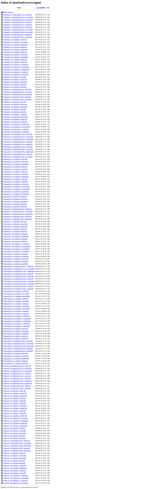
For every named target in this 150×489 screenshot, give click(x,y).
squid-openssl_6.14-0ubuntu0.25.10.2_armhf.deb (18, 274)
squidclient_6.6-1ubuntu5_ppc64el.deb (15, 82)
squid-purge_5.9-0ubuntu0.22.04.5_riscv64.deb (17, 211)
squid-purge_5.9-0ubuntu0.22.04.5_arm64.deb (17, 219)
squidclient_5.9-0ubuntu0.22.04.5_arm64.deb (17, 99)
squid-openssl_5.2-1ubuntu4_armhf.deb (15, 361)
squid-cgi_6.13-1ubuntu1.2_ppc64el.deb (15, 421)
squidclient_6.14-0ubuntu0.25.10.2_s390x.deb (17, 15)
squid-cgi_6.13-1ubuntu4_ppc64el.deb (15, 396)
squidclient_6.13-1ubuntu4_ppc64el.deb (15, 44)
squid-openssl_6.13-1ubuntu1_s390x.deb (16, 303)
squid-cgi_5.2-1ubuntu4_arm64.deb (14, 463)
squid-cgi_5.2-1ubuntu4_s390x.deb (14, 453)
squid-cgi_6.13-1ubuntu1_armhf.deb (14, 411)
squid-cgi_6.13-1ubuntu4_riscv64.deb (15, 393)
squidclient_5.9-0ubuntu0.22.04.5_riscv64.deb (17, 92)
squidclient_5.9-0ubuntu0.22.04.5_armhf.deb (17, 97)
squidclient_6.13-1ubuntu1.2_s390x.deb (15, 64)
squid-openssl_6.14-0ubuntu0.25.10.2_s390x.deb (18, 266)
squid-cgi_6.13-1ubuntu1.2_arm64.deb (15, 426)
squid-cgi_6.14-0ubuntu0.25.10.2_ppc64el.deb (17, 371)
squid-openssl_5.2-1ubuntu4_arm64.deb (15, 363)
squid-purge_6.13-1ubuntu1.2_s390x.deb (16, 184)
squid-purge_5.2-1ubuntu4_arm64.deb (15, 231)
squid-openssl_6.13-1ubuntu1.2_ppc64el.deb (17, 321)
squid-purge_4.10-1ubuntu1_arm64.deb (15, 241)
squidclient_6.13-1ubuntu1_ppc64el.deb (15, 57)
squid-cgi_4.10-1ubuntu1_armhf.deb (14, 470)
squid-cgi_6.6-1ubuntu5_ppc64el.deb (14, 433)
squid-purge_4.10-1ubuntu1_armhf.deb (15, 239)
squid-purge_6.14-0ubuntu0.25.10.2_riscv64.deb (18, 137)
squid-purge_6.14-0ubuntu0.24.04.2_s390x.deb (17, 147)
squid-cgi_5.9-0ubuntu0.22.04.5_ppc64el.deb (17, 445)
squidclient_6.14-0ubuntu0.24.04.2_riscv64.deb (18, 29)
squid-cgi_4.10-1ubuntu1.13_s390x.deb (15, 475)
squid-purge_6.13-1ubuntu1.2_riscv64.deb (16, 186)
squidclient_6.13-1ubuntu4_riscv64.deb (15, 42)
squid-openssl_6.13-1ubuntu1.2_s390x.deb (16, 316)
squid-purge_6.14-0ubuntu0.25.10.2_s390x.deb (17, 134)
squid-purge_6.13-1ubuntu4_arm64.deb (15, 169)
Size (48, 7)
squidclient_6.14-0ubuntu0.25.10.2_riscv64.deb (18, 17)
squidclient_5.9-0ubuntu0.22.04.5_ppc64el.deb (17, 94)
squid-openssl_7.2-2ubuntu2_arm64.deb (15, 264)
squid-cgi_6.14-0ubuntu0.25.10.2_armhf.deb (17, 373)
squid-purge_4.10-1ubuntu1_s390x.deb (15, 234)
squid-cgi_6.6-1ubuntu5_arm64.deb (14, 438)
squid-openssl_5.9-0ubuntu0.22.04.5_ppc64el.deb (18, 346)
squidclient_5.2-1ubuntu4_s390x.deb (14, 102)
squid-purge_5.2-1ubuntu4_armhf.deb (15, 229)
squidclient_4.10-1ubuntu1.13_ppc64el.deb (16, 127)
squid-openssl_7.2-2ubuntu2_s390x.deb (15, 254)
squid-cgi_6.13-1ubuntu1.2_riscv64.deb (15, 418)
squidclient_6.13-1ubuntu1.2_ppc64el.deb (16, 69)
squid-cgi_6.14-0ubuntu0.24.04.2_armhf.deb (17, 386)
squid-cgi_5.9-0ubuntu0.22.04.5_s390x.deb (16, 440)
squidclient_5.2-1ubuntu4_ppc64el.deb (15, 107)
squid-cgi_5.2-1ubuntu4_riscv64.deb (14, 455)
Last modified (40, 7)
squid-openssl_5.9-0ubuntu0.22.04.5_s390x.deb (18, 341)
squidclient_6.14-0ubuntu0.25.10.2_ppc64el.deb (18, 20)
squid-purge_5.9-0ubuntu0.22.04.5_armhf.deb (17, 216)
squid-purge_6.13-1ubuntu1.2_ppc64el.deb (16, 189)
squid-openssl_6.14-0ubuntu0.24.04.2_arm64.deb (18, 289)
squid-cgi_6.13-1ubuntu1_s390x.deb (14, 403)
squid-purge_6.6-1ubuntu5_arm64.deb (15, 206)
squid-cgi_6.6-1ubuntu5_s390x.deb (14, 428)
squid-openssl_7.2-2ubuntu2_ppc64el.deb (16, 259)
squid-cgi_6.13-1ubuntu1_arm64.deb (14, 413)
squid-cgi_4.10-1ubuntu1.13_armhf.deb (15, 480)
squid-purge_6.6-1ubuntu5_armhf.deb (15, 204)
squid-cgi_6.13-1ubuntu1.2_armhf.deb (15, 423)
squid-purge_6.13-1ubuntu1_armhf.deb (15, 179)
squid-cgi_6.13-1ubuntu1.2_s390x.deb (15, 416)
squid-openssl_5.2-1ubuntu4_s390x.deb (15, 353)
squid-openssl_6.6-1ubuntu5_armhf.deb (15, 336)
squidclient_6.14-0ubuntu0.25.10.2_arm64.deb (17, 24)
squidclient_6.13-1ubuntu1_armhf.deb (15, 59)
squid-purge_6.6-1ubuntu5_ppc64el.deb (15, 201)
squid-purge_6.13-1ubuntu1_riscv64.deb (15, 174)
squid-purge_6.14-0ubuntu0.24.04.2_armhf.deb (17, 154)
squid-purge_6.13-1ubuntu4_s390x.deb (15, 159)
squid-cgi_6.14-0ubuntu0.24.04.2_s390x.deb (17, 378)
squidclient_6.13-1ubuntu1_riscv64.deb (15, 54)
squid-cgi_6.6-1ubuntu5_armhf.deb (14, 435)
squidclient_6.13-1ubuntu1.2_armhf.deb (15, 72)
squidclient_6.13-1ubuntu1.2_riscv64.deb (16, 67)
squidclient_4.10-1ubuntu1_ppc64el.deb (15, 117)
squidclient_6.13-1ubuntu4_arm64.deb (15, 49)
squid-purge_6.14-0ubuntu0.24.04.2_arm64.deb (18, 157)
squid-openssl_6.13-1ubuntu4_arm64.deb (16, 301)
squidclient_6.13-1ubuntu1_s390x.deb (15, 52)
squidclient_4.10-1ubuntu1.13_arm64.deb (16, 132)
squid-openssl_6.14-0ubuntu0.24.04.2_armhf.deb (18, 286)
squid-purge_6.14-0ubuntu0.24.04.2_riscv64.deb (18, 149)
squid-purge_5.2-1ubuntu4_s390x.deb (15, 221)
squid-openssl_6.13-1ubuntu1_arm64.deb (16, 313)
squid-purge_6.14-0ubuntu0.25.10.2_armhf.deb (17, 142)
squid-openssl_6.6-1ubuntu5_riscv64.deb (16, 331)
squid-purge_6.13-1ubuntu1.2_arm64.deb (16, 194)
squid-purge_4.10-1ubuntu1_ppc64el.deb (16, 236)
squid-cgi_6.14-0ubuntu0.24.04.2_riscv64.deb (17, 381)
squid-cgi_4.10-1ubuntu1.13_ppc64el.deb (16, 478)
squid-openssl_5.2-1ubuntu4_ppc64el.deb (16, 358)
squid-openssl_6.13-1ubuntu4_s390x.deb (16, 291)
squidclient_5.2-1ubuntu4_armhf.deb (14, 109)
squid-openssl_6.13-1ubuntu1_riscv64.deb (16, 306)
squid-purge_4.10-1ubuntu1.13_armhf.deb (16, 249)
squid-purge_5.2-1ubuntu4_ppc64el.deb (15, 226)
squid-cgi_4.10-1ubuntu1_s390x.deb (14, 465)
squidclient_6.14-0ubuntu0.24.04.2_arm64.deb (17, 37)
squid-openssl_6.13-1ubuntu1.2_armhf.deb (16, 323)
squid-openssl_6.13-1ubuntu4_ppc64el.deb (16, 296)
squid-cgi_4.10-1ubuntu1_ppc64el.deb (15, 468)
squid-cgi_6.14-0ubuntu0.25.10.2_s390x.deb (17, 366)
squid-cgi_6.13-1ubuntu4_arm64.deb (14, 401)
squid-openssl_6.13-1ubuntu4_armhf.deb (16, 298)
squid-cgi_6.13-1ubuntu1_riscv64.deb (15, 406)
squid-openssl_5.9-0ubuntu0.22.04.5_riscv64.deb (18, 343)
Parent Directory (8, 12)
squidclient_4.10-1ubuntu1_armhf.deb (15, 119)
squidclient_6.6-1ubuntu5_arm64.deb (14, 87)
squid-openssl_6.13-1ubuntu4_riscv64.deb (16, 294)
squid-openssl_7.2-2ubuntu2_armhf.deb (15, 261)
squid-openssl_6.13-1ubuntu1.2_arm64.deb (16, 326)
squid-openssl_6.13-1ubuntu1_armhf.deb (16, 311)
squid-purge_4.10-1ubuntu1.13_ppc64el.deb (17, 246)
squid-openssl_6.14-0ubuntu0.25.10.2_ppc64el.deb (19, 271)
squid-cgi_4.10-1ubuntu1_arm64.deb (14, 473)
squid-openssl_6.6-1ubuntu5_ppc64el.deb (16, 333)
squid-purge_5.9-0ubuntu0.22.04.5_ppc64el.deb (18, 214)
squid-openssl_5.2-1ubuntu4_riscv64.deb (16, 356)
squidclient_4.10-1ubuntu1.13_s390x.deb (16, 124)
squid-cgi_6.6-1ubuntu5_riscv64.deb (14, 431)
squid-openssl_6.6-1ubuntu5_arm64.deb (15, 338)
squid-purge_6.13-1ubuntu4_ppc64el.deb (16, 164)
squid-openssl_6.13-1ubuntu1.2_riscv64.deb (17, 318)
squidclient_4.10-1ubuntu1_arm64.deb (15, 122)
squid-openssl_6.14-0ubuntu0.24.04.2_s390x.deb (18, 279)
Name (19, 7)
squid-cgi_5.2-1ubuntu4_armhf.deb (14, 460)
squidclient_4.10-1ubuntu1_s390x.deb (15, 114)
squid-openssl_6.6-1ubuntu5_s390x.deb (15, 328)
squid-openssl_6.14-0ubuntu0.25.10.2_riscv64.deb (18, 269)
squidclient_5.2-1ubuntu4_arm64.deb (14, 112)
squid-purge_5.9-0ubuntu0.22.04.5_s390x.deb (17, 209)
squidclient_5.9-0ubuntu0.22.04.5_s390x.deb (17, 89)
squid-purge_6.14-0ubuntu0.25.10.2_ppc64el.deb (18, 139)
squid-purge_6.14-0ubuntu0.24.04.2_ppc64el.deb (18, 152)
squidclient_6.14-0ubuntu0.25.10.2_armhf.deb (17, 22)
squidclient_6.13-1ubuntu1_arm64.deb (15, 62)
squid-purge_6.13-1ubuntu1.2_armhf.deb (16, 191)
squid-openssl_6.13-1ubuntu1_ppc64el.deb (16, 308)
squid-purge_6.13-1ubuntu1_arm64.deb (15, 181)
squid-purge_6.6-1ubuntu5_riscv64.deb (15, 199)
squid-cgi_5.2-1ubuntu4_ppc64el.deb (14, 458)
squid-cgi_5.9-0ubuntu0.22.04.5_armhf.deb (16, 448)
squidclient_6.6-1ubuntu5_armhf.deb (14, 84)
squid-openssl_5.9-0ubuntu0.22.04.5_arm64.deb (18, 351)
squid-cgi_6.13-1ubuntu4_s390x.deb (14, 391)
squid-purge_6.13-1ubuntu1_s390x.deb (15, 171)
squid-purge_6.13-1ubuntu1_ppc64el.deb (16, 176)
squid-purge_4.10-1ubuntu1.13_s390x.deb (16, 244)
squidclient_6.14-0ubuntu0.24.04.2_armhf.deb (17, 34)
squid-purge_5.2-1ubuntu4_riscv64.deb (15, 224)
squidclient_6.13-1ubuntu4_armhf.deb (15, 47)
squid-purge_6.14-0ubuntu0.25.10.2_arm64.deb (18, 144)
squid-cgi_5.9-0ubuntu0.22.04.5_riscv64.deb (17, 443)
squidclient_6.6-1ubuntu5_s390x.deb (14, 77)
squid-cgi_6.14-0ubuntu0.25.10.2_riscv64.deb (17, 368)
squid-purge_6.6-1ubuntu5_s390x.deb (15, 196)
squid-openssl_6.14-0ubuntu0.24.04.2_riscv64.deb (18, 281)
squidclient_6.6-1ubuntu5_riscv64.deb (15, 79)
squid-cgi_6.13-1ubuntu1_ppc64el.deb (15, 408)
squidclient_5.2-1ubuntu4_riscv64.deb (15, 104)
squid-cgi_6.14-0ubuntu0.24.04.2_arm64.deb (17, 388)
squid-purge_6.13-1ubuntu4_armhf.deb (15, 166)
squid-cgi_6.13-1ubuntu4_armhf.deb (14, 398)
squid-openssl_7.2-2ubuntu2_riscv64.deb (16, 256)
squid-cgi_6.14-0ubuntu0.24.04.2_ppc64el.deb (17, 383)
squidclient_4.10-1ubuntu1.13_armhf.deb (16, 129)
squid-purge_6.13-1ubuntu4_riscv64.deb (15, 161)
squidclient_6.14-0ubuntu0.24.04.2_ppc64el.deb (18, 32)
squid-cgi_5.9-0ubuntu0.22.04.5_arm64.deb (16, 450)
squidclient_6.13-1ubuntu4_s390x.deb (15, 39)
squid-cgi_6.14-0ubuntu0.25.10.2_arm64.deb (17, 376)
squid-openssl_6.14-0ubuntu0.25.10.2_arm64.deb (18, 276)
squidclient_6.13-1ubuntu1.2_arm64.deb (15, 74)
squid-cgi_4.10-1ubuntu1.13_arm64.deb (15, 483)
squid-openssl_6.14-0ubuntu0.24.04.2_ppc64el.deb (19, 284)
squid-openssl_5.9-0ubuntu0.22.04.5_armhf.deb (18, 348)
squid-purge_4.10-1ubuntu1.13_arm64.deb (16, 251)
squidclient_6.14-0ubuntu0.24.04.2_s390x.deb (17, 27)
